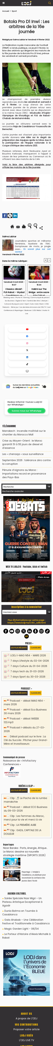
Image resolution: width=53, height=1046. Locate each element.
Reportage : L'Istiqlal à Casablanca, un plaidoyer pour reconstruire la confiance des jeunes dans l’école (34, 876)
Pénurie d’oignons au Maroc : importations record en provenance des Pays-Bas (24, 473)
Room (42, 304)
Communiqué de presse (40, 298)
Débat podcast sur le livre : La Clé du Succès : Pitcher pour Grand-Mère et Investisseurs (26, 740)
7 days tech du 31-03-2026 (27, 671)
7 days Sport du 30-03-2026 (27, 676)
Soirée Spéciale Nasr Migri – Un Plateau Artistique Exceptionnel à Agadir (22, 902)
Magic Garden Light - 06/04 (21, 928)
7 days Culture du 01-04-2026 (28, 666)
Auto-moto (34, 304)
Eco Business (9, 301)
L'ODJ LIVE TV (26, 1040)
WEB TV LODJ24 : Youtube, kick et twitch (26, 567)
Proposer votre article (26, 1029)
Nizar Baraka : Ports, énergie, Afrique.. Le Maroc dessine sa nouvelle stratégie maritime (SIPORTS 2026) (25, 851)
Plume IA (19, 298)
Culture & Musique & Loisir (14, 304)
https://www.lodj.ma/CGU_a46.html (26, 622)
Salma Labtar (19, 39)
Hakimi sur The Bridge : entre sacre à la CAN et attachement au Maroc (39, 291)
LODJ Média (37, 310)
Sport (14, 11)
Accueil (5, 11)
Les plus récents (19, 647)
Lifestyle (44, 301)
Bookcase (28, 310)
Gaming (26, 298)
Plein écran (43, 577)
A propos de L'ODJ (26, 1018)
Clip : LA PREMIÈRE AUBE (23, 825)
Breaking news (9, 298)
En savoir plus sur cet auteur (33, 250)
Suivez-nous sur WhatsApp (26, 410)
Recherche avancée (13, 491)
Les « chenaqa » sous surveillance (23, 454)
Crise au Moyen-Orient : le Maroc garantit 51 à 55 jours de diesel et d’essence (22, 444)
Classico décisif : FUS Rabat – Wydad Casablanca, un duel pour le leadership (14, 291)
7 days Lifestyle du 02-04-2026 (29, 660)
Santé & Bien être (33, 301)
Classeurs (36, 647)
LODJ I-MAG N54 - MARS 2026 (28, 655)
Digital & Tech (21, 301)
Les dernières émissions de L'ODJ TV (33, 307)
